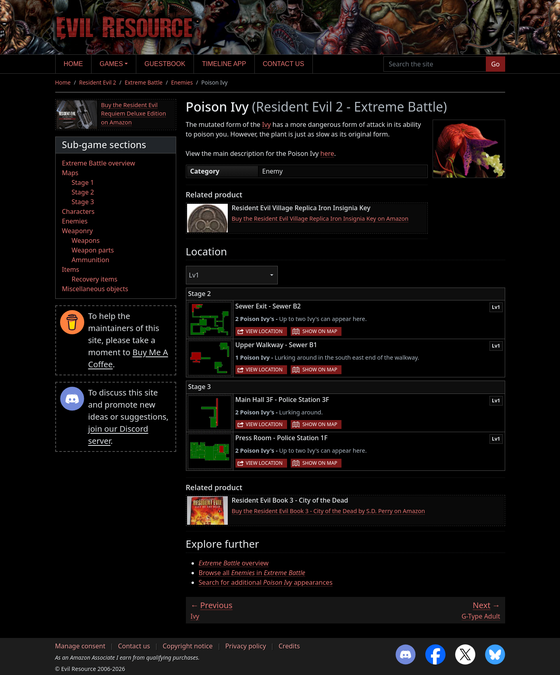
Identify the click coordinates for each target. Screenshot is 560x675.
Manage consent (80, 646)
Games (111, 63)
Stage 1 (83, 182)
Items (70, 269)
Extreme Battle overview (98, 163)
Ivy (266, 124)
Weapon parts (93, 250)
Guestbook (164, 63)
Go (495, 64)
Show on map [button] (319, 331)
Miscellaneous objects (95, 288)
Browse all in (252, 572)
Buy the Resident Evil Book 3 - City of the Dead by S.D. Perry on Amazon (328, 511)
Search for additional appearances (266, 582)
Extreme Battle (143, 82)
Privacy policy (245, 646)
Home (73, 63)
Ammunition (91, 259)
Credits (289, 646)
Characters (78, 211)
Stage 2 (83, 192)
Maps (70, 172)
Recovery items (95, 279)
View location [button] (264, 331)
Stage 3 (83, 201)
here (327, 153)
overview (234, 563)
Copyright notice (187, 646)
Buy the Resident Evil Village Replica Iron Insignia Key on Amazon (320, 218)
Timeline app (224, 63)
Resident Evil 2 (97, 82)
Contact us (283, 63)
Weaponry (77, 230)
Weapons (86, 240)
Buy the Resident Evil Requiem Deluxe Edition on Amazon (133, 113)
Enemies (182, 82)
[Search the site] (434, 64)
